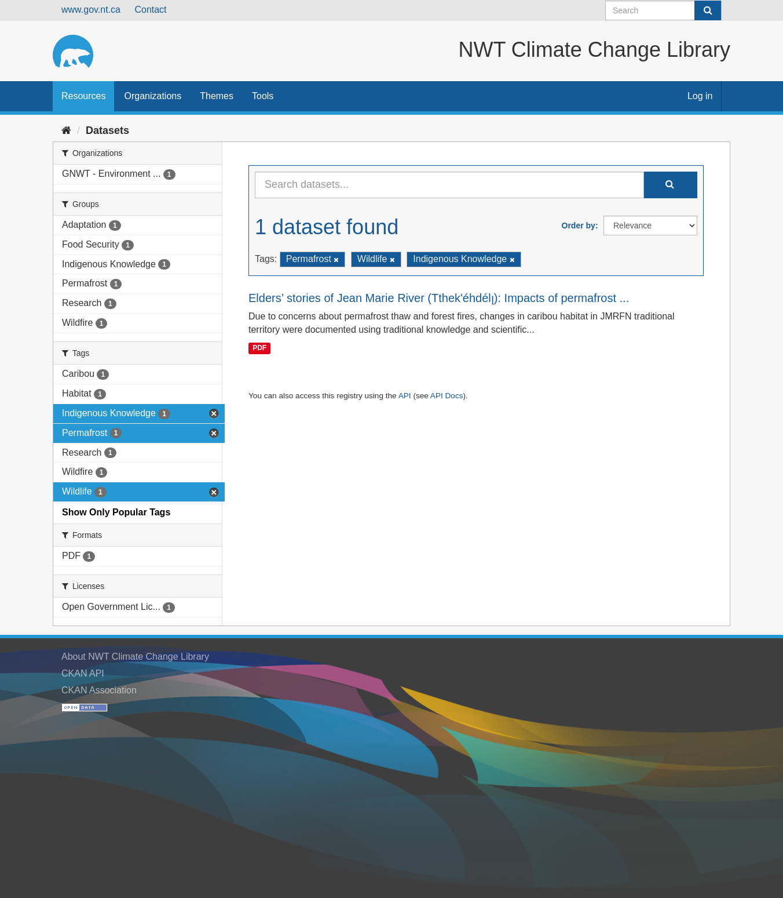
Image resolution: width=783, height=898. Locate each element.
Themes (216, 96)
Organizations (152, 96)
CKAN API (82, 673)
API (404, 395)
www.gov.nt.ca (90, 9)
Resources (83, 96)
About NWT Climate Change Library (135, 656)
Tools (262, 96)
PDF (259, 348)
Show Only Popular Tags (116, 512)
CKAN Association (99, 690)
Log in (700, 96)
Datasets (107, 130)
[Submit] (707, 10)
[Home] (66, 130)
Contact (150, 9)
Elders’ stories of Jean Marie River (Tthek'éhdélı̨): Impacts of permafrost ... (438, 298)
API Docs (446, 395)
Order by (578, 225)
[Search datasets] (663, 10)
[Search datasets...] (449, 185)
